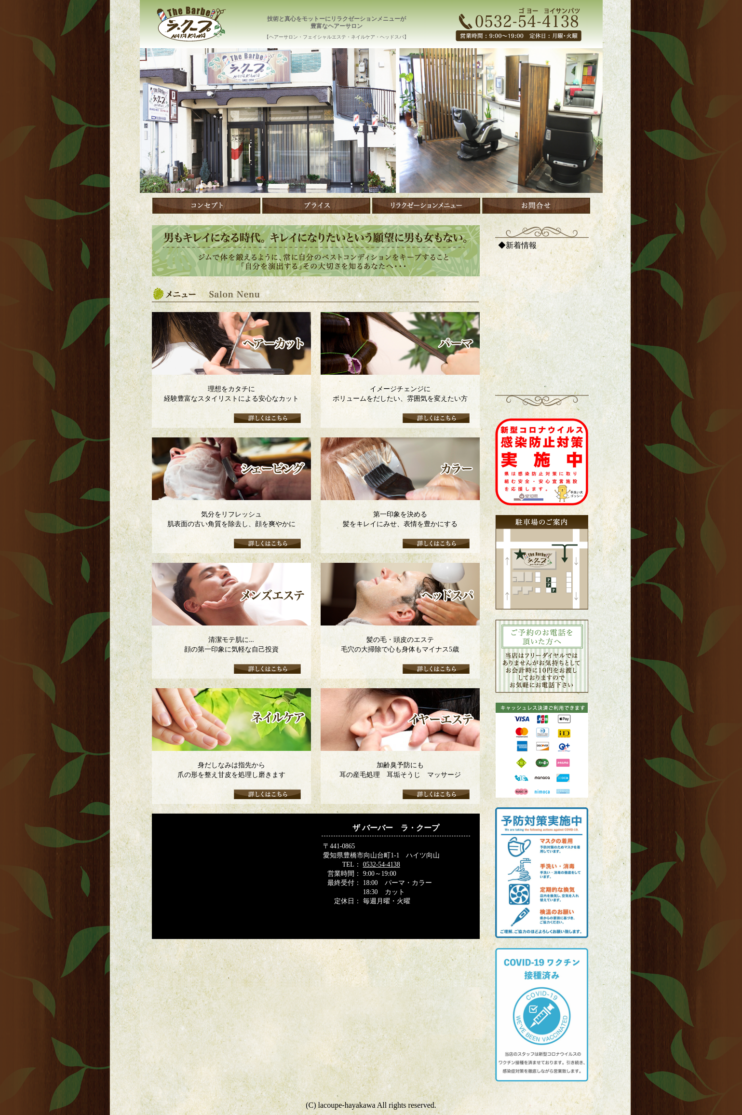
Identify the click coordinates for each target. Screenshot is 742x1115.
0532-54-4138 (381, 864)
